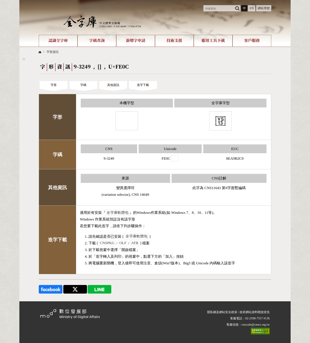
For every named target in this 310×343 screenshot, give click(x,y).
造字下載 (143, 85)
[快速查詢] (218, 8)
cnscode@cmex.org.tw (256, 324)
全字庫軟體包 (118, 213)
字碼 (83, 85)
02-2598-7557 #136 (257, 318)
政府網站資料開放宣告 (255, 312)
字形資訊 (52, 52)
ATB (134, 243)
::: (20, 1)
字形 (54, 85)
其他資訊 (113, 85)
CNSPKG (107, 243)
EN (252, 8)
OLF (122, 243)
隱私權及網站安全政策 (222, 312)
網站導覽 (264, 8)
